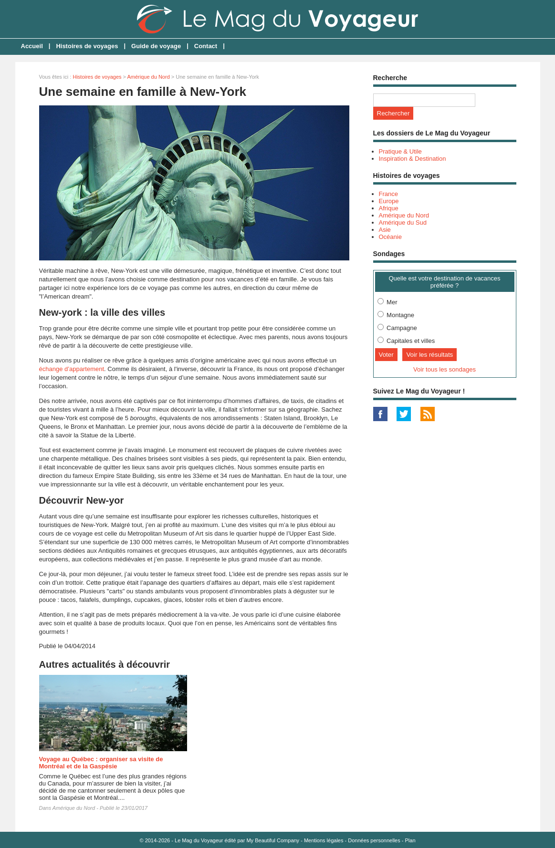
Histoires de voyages (87, 46)
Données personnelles (374, 840)
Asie (385, 229)
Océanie (390, 236)
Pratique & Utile (400, 151)
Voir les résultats (429, 354)
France (388, 193)
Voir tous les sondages (444, 369)
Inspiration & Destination (412, 158)
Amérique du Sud (403, 222)
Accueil (32, 46)
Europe (389, 201)
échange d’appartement (72, 368)
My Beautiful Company (272, 840)
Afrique (388, 208)
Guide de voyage (156, 46)
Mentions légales (324, 840)
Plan (410, 840)
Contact (205, 46)
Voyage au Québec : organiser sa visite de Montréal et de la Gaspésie (101, 762)
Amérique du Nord (148, 77)
